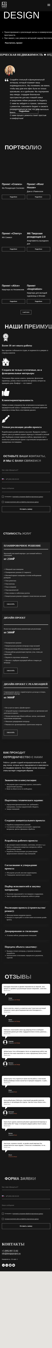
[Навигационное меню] (48, 5)
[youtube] (13, 1265)
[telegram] (6, 1265)
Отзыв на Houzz (13, 1156)
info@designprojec (10, 1253)
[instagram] (10, 1265)
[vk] (3, 1265)
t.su (19, 1253)
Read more (7, 990)
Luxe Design (17, 999)
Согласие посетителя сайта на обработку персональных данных (22, 502)
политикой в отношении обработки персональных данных (28, 496)
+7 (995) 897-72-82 (10, 1251)
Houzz (15, 1092)
